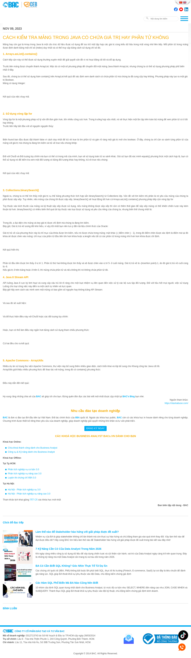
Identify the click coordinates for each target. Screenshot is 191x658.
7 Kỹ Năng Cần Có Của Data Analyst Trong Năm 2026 (68, 548)
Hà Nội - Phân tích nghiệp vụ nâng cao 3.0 (29, 493)
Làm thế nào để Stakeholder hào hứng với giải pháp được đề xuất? (77, 531)
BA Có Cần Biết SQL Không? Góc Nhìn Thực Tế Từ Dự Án (71, 565)
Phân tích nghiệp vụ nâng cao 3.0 (24, 473)
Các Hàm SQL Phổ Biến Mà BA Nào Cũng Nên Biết (67, 582)
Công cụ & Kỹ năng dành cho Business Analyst (31, 452)
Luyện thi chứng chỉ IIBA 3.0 (22, 477)
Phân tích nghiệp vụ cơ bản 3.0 (23, 469)
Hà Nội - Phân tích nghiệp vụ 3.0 (24, 489)
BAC (38, 396)
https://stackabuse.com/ (176, 403)
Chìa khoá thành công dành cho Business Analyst (32, 448)
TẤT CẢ (34, 499)
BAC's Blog (129, 396)
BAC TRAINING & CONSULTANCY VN (12, 4)
